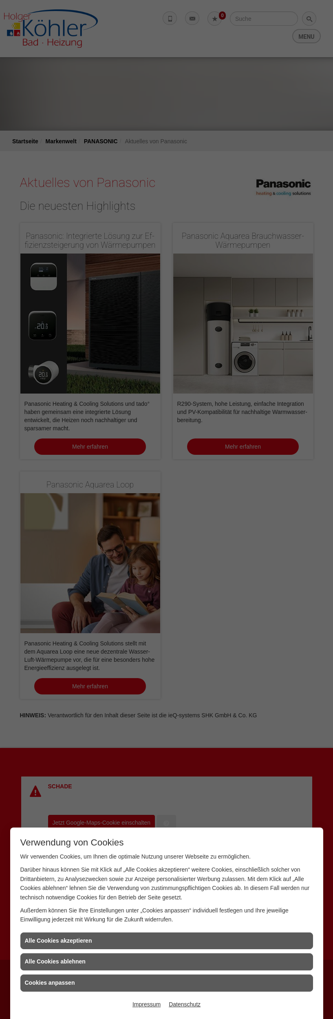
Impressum (146, 1004)
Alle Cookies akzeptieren (58, 940)
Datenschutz (185, 1004)
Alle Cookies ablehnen (55, 961)
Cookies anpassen (50, 982)
